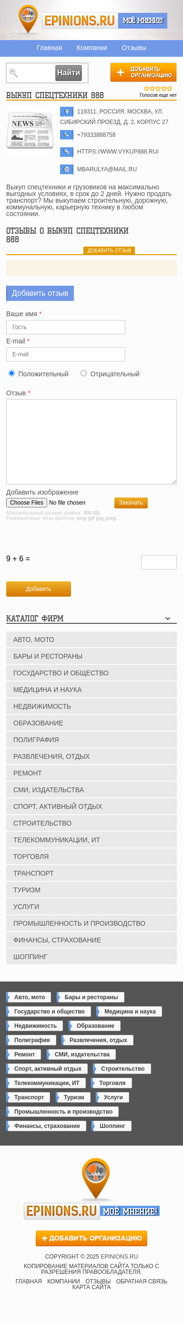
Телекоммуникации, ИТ (56, 855)
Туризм (27, 906)
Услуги (26, 922)
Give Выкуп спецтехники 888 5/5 (170, 88)
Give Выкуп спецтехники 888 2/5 (152, 88)
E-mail (18, 341)
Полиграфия (36, 755)
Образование (38, 739)
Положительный (43, 374)
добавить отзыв (110, 250)
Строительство (42, 839)
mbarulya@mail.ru (107, 169)
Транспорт (33, 889)
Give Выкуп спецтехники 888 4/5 (164, 88)
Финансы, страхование (57, 956)
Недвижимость (42, 722)
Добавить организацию (143, 72)
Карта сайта (91, 1303)
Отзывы (134, 48)
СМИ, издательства (48, 805)
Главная (49, 48)
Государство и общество (61, 689)
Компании (92, 48)
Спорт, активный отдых (57, 822)
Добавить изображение (42, 508)
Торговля (31, 872)
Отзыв (18, 393)
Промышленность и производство (79, 939)
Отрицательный (115, 374)
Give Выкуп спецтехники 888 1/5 (147, 88)
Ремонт (27, 789)
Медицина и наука (47, 705)
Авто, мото (33, 655)
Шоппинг (30, 972)
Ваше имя (23, 314)
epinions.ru (80, 20)
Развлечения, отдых (51, 772)
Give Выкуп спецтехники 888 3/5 (158, 88)
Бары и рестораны (47, 672)
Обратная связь (142, 1297)
